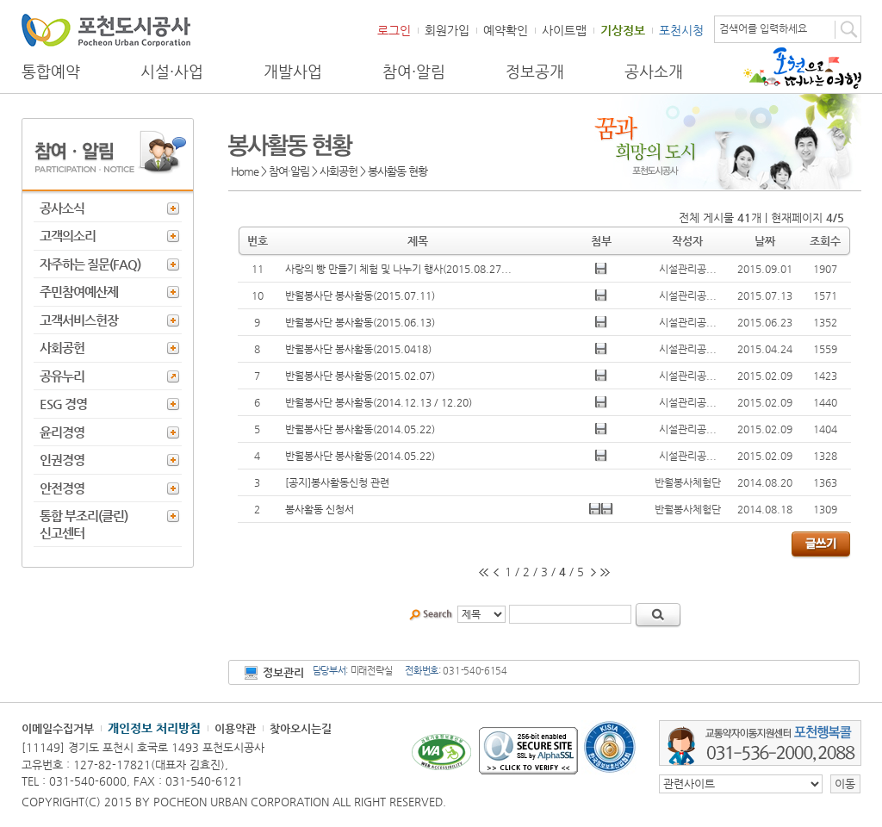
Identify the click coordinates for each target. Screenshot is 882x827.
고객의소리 (68, 235)
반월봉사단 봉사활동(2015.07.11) (360, 295)
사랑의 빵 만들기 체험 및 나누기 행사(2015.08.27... (398, 269)
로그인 (394, 30)
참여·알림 (413, 71)
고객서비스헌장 (79, 320)
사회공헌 (62, 347)
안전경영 (62, 488)
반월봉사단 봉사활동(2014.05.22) (360, 429)
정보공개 (535, 71)
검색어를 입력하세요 (763, 28)
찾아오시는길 (301, 728)
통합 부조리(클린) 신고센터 (83, 524)
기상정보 (622, 30)
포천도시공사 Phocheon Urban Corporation (106, 30)
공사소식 (62, 208)
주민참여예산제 (79, 291)
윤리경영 (62, 432)
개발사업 (293, 71)
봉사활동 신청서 (319, 509)
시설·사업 (171, 71)
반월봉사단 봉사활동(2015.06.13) (360, 322)
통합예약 (51, 71)
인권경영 (62, 459)
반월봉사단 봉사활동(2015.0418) (358, 349)
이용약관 (235, 728)
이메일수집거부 (58, 728)
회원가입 (447, 30)
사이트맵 (564, 30)
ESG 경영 (63, 403)
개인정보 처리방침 (154, 728)
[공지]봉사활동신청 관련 (337, 482)
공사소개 (653, 71)
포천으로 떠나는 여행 (802, 68)
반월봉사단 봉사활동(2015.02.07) (360, 376)
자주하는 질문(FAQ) (90, 264)
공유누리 (62, 376)
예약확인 (505, 30)
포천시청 (681, 30)
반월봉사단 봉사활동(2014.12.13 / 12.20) (378, 402)
